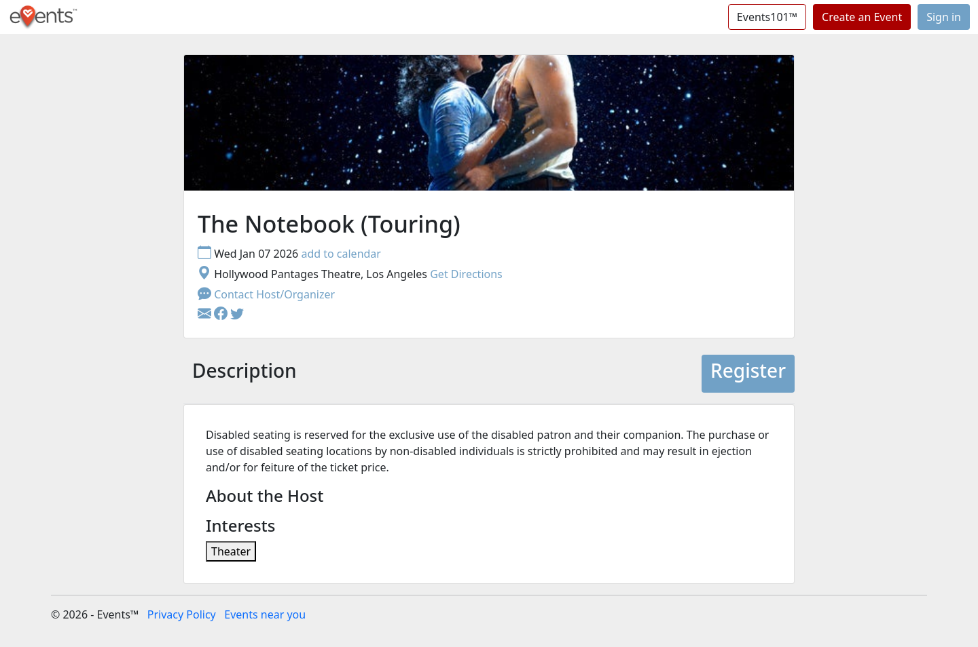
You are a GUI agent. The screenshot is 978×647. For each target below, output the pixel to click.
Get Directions (466, 274)
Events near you (265, 614)
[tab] (244, 374)
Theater (231, 551)
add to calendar (341, 253)
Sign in (943, 16)
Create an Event (862, 16)
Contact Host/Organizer (266, 294)
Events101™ (767, 16)
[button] (222, 314)
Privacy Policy (181, 614)
